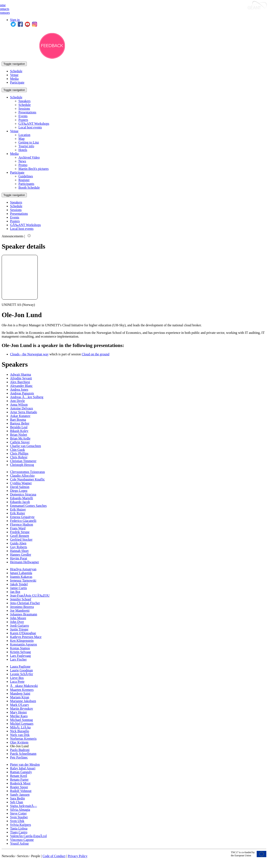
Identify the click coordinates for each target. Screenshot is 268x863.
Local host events (30, 127)
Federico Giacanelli (23, 520)
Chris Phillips (19, 453)
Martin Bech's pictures (33, 168)
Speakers (24, 101)
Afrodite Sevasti (21, 378)
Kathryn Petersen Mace (25, 637)
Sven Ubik (17, 821)
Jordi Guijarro (19, 625)
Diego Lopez (18, 490)
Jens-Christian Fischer (25, 603)
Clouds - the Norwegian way (29, 354)
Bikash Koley (19, 431)
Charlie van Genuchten (25, 446)
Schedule (16, 71)
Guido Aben (18, 543)
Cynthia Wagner (21, 483)
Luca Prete (17, 681)
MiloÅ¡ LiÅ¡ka (20, 727)
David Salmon (19, 487)
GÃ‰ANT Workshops (33, 123)
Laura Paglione (20, 666)
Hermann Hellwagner (24, 562)
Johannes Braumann (23, 614)
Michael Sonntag (21, 720)
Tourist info (26, 146)
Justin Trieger (19, 629)
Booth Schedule (29, 187)
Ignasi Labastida (21, 573)
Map (21, 138)
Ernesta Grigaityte (22, 517)
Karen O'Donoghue (23, 633)
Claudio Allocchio (22, 475)
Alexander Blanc (21, 386)
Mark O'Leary (19, 705)
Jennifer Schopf (20, 599)
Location (24, 135)
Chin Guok (17, 449)
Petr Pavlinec (19, 757)
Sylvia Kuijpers (20, 824)
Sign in (15, 20)
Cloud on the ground (95, 354)
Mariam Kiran (19, 697)
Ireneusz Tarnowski (23, 580)
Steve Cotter (18, 813)
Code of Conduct (54, 856)
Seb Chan (16, 802)
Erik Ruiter (17, 513)
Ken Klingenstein (22, 640)
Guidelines (25, 176)
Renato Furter (19, 779)
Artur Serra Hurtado (23, 412)
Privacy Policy (78, 856)
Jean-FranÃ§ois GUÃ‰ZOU (30, 595)
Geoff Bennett (19, 536)
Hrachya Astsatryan (23, 569)
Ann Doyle (17, 401)
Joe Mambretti (20, 610)
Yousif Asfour (19, 843)
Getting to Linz (28, 142)
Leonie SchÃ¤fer (21, 674)
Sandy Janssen (20, 794)
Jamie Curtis (18, 588)
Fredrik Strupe (20, 532)
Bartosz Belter (19, 423)
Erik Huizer (18, 509)
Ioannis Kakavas (21, 576)
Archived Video (29, 157)
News (22, 161)
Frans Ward (18, 528)
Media (14, 78)
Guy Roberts (18, 547)
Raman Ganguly (21, 772)
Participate (17, 82)
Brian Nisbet (18, 434)
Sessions (24, 108)
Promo (22, 165)
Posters (23, 120)
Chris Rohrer (18, 457)
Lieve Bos (17, 678)
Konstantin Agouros (23, 644)
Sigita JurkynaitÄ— (23, 806)
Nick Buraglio (19, 731)
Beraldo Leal (18, 427)
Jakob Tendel (19, 584)
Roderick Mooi (20, 783)
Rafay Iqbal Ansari (22, 768)
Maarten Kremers (22, 689)
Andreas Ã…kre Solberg (26, 397)
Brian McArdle (20, 438)
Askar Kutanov (20, 416)
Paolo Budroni (20, 750)
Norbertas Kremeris (23, 738)
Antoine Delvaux (21, 408)
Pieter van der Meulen (25, 764)
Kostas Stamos (20, 648)
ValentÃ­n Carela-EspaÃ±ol (28, 836)
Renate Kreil (18, 776)
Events (23, 116)
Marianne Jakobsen (23, 701)
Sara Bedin (17, 798)
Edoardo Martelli (21, 498)
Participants (26, 184)
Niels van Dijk (20, 735)
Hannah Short (19, 551)
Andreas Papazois (22, 393)
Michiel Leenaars (22, 723)
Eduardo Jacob (20, 502)
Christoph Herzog (22, 464)
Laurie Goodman (21, 670)
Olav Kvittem (19, 742)
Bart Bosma (18, 419)
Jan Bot (15, 592)
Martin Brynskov (21, 708)
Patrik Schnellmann (23, 753)
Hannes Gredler (20, 554)
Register (24, 180)
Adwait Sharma (20, 374)
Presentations (27, 112)
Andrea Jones (19, 389)
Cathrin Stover (20, 442)
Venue (14, 75)
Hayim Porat (18, 558)
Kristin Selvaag (20, 652)
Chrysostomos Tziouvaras (27, 472)
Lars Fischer (18, 659)
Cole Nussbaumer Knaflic (27, 479)
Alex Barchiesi (20, 382)
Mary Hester (18, 712)
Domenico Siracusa (23, 494)
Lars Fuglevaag (20, 655)
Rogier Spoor (19, 787)
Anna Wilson (19, 404)
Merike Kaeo (19, 716)
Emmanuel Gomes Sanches (28, 505)
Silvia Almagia (20, 809)
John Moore (18, 618)
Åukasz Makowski (24, 686)
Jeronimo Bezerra (22, 607)
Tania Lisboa (18, 828)
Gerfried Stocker (21, 539)
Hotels (22, 150)
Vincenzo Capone (22, 839)
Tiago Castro (18, 832)
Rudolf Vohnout (20, 791)
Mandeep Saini (20, 693)
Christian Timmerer (23, 461)
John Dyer (17, 622)
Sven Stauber (19, 817)
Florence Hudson (21, 524)
